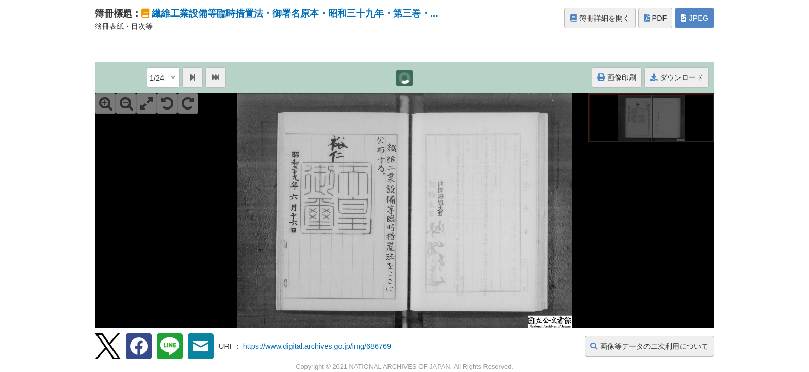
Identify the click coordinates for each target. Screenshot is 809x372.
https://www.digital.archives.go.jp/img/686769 (317, 346)
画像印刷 (616, 77)
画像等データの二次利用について (649, 346)
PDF (655, 18)
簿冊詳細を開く (600, 18)
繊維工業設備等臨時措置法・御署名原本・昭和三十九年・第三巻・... (295, 13)
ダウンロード (676, 77)
